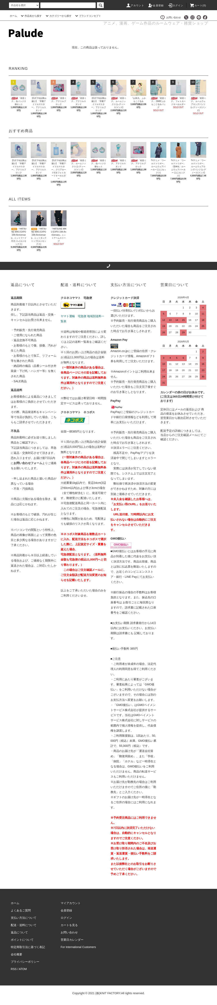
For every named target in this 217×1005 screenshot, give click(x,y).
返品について (19, 932)
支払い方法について (23, 917)
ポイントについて (22, 939)
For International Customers (78, 947)
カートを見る (69, 925)
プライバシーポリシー (25, 961)
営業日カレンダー (72, 939)
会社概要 (16, 954)
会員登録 (156, 5)
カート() (198, 5)
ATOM (23, 969)
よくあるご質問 (21, 910)
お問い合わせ (170, 17)
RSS (14, 969)
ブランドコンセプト (87, 15)
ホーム (13, 15)
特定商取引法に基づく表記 (28, 947)
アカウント (135, 5)
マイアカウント (71, 903)
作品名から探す (31, 15)
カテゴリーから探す (58, 15)
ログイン (175, 5)
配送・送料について (23, 925)
